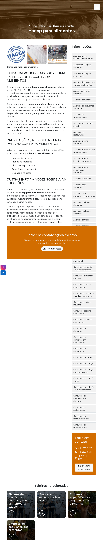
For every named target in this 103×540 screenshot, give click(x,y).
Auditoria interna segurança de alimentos (80, 170)
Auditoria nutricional (82, 179)
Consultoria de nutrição (83, 363)
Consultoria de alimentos (79, 329)
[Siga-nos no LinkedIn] (3, 272)
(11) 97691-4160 (83, 457)
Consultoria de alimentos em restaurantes (79, 340)
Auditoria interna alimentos (80, 142)
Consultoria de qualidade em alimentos (79, 398)
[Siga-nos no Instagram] (3, 267)
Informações (45, 26)
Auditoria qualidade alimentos (82, 212)
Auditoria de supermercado (80, 115)
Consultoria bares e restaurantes (82, 285)
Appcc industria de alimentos (81, 92)
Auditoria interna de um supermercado (84, 151)
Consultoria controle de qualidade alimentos (83, 294)
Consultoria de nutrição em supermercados (83, 388)
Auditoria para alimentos (79, 186)
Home (34, 26)
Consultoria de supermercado (80, 426)
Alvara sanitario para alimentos (82, 66)
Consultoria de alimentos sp (79, 350)
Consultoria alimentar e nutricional (83, 259)
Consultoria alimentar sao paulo (83, 277)
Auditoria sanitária (81, 220)
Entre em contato (52, 249)
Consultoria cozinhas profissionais (82, 321)
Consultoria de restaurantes (79, 408)
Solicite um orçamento (84, 467)
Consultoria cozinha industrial (82, 303)
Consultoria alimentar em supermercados (83, 268)
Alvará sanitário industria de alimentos (83, 57)
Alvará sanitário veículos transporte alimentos (83, 83)
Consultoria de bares (82, 357)
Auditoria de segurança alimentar (83, 107)
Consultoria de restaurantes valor (81, 417)
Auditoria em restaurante (79, 133)
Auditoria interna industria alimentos (81, 159)
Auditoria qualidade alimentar (82, 203)
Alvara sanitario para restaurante (82, 74)
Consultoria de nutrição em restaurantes (83, 370)
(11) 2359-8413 (85, 447)
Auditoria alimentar (81, 100)
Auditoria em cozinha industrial (83, 124)
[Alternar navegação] (97, 7)
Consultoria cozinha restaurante (82, 312)
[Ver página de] (11, 513)
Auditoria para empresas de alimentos (84, 194)
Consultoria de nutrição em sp (83, 379)
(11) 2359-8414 (85, 452)
